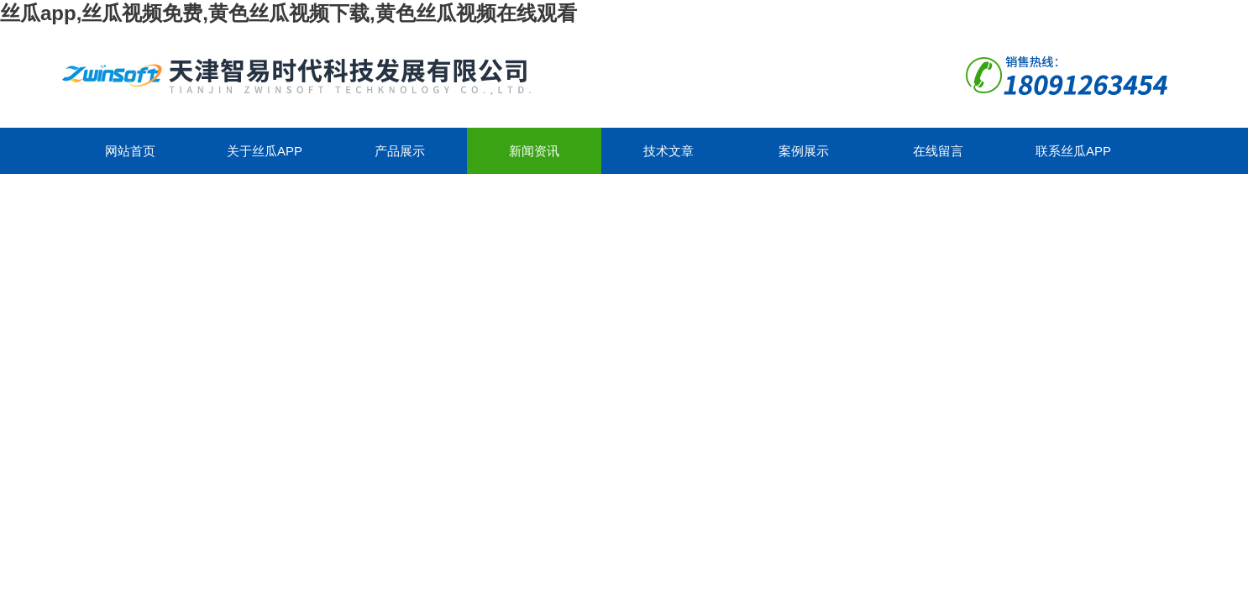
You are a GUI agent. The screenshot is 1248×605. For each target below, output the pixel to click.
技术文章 (668, 151)
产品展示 (400, 151)
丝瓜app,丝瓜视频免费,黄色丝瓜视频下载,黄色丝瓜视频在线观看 (288, 13)
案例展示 (804, 151)
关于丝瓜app (264, 151)
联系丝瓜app (1073, 151)
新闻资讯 (534, 151)
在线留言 (938, 151)
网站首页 (130, 151)
